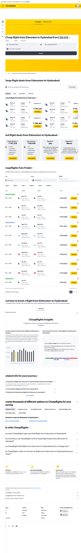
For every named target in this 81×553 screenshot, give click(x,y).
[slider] (79, 170)
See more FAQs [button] (33, 377)
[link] (16, 147)
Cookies (27, 1)
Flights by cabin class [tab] (54, 390)
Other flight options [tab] (15, 394)
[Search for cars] (3, 17)
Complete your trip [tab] (27, 390)
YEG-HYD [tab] (43, 288)
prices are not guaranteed (40, 469)
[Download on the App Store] (65, 496)
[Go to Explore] (3, 20)
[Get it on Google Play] (65, 492)
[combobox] (13, 30)
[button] (79, 1)
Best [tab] (19, 82)
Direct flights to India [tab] (40, 390)
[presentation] (74, 26)
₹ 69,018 (68, 26)
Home (9, 62)
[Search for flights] (3, 10)
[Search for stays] (3, 14)
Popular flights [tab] (27, 394)
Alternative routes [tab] (14, 390)
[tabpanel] (43, 330)
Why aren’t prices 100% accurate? (44, 480)
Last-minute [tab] (26, 82)
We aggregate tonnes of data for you (44, 477)
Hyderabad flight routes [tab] (69, 390)
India (13, 62)
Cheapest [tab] (12, 82)
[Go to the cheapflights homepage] (11, 6)
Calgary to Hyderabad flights (16, 402)
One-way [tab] (35, 82)
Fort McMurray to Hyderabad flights (41, 402)
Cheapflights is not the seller (44, 474)
